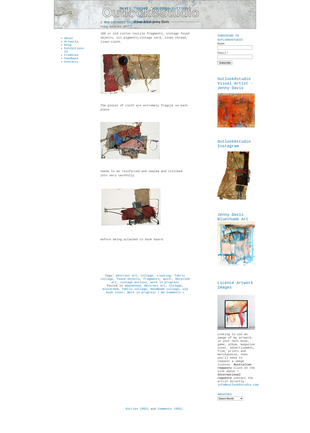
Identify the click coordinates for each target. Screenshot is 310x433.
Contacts (71, 66)
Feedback (71, 62)
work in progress (164, 285)
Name (234, 46)
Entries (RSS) (137, 427)
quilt (167, 281)
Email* (234, 56)
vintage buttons (133, 285)
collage (147, 277)
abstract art (126, 277)
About (68, 39)
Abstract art (154, 289)
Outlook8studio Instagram (234, 148)
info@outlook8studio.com (237, 402)
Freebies (71, 58)
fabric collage (134, 293)
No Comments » (172, 297)
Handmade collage (164, 293)
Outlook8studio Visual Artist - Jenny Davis (235, 86)
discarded (110, 293)
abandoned (133, 289)
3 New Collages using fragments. (128, 23)
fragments (151, 281)
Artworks (71, 43)
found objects (128, 281)
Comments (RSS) (170, 427)
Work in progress (141, 297)
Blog (67, 47)
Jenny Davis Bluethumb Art (232, 222)
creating (164, 277)
